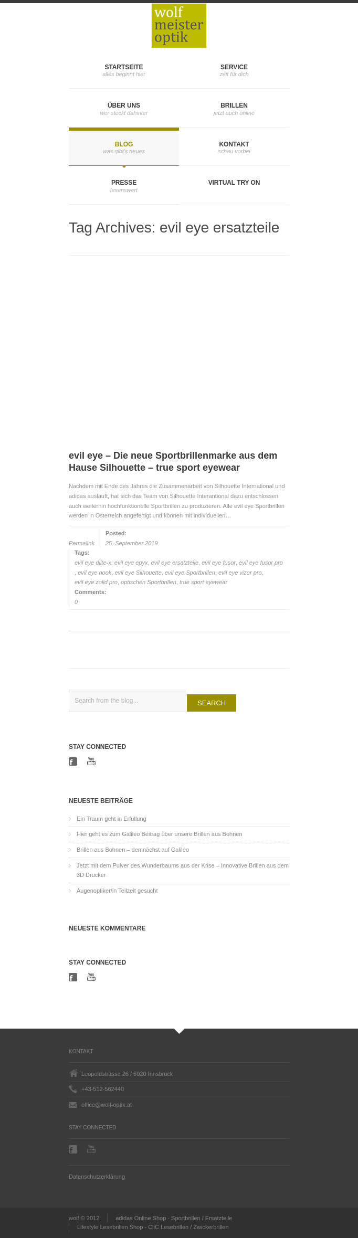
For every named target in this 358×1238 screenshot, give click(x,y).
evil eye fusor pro (261, 562)
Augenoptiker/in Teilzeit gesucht (117, 890)
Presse (123, 182)
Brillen (233, 105)
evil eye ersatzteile (175, 562)
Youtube (92, 761)
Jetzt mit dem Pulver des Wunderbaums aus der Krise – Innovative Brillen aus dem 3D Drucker (183, 870)
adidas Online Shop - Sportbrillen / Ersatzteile (173, 1218)
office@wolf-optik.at (106, 1105)
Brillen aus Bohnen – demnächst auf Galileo (133, 850)
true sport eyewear (203, 582)
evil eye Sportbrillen (190, 572)
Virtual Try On (234, 182)
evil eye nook (94, 572)
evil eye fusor (219, 562)
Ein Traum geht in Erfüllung (111, 819)
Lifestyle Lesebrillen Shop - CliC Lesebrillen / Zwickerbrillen (153, 1227)
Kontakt (234, 144)
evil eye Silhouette (137, 572)
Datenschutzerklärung (97, 1176)
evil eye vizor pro (240, 572)
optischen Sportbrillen (148, 582)
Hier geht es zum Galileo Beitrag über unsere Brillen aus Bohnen (160, 834)
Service (234, 67)
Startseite (124, 67)
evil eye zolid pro (96, 582)
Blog (124, 144)
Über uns (124, 105)
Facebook (74, 761)
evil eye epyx (131, 562)
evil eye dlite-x (93, 562)
